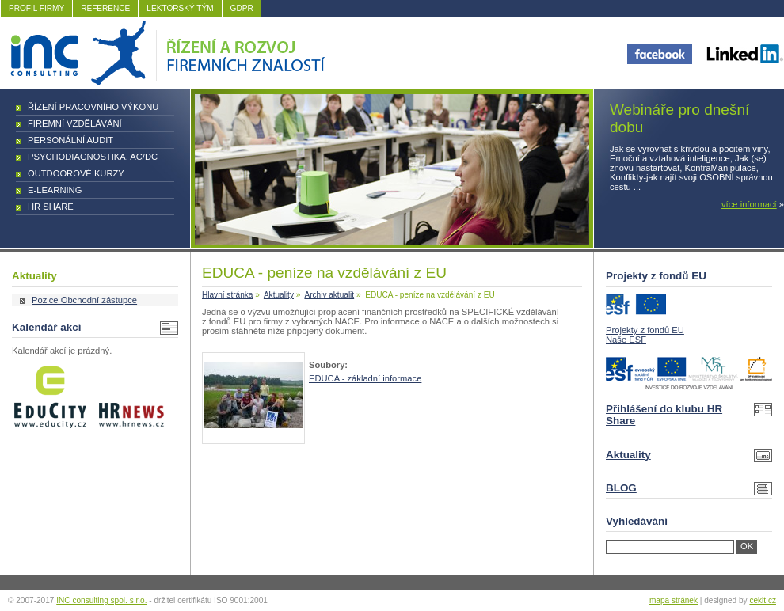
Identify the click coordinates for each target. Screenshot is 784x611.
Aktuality (279, 294)
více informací (749, 204)
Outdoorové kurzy (76, 173)
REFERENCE (105, 8)
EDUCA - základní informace (365, 378)
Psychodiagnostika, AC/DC (93, 156)
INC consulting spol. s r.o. (101, 600)
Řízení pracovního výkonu (93, 107)
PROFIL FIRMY (36, 8)
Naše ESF (626, 339)
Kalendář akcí (46, 327)
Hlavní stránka (227, 294)
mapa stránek (673, 600)
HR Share (51, 206)
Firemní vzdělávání (75, 123)
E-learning (55, 190)
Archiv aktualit (329, 294)
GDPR (241, 8)
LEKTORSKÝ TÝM (180, 8)
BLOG (621, 488)
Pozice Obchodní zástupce (84, 300)
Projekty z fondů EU (645, 330)
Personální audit (70, 140)
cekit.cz (762, 600)
